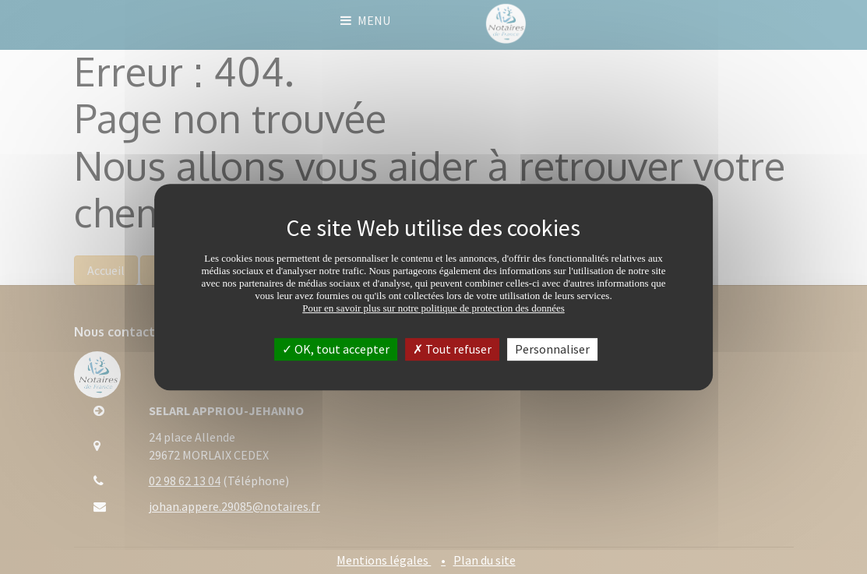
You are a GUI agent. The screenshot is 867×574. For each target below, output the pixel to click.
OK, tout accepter (335, 349)
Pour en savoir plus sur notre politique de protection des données (433, 308)
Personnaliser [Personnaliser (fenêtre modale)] (552, 349)
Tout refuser (452, 349)
